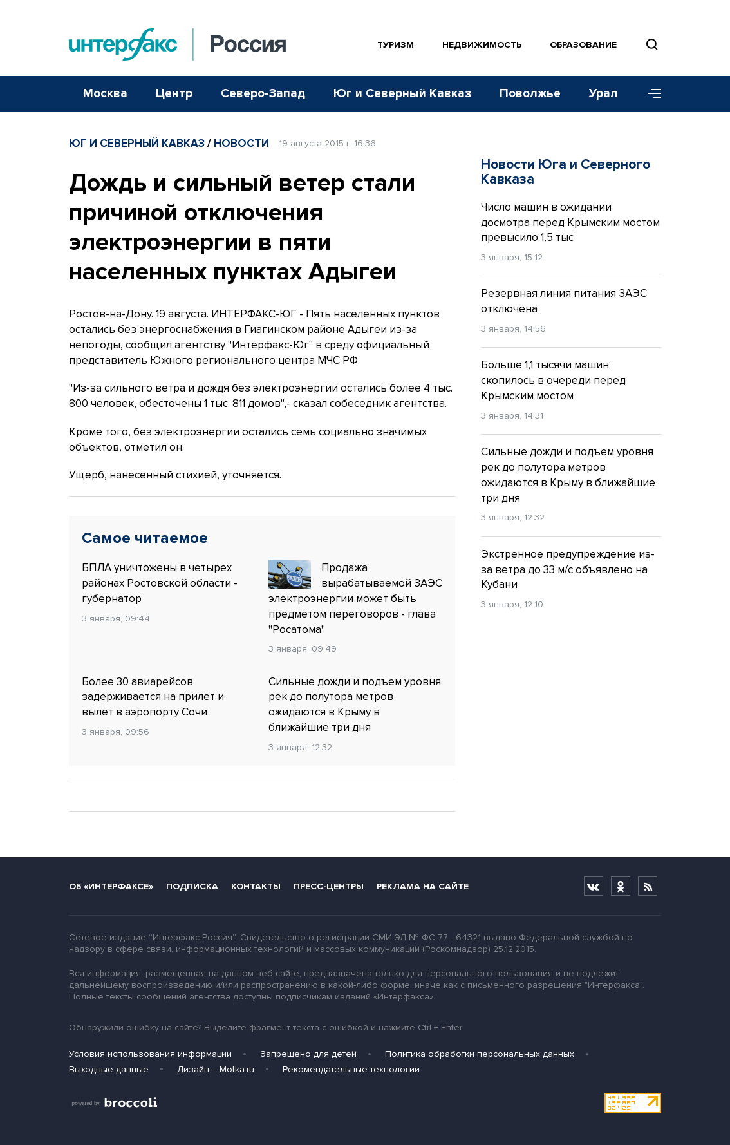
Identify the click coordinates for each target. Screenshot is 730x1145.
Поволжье (530, 93)
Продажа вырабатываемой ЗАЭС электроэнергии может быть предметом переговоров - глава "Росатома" (355, 598)
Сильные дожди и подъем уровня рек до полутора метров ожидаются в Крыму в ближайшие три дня (354, 704)
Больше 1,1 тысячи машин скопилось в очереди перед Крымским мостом (553, 380)
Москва (105, 93)
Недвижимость (481, 44)
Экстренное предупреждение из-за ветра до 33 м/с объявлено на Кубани (568, 569)
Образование (583, 44)
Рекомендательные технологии (351, 1069)
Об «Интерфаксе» (111, 886)
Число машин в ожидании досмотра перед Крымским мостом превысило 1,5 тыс (570, 222)
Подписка (192, 886)
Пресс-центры (329, 886)
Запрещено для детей (308, 1053)
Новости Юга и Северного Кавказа (565, 171)
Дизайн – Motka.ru (215, 1069)
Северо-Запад (263, 93)
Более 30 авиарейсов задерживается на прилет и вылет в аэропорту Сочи (153, 697)
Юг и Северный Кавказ (402, 93)
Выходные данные (109, 1069)
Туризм (395, 44)
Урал (603, 93)
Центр (174, 93)
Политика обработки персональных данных (479, 1053)
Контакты (256, 886)
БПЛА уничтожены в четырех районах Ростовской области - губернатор (160, 583)
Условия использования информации (150, 1053)
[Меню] (650, 94)
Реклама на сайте (423, 886)
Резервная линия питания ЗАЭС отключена (564, 301)
